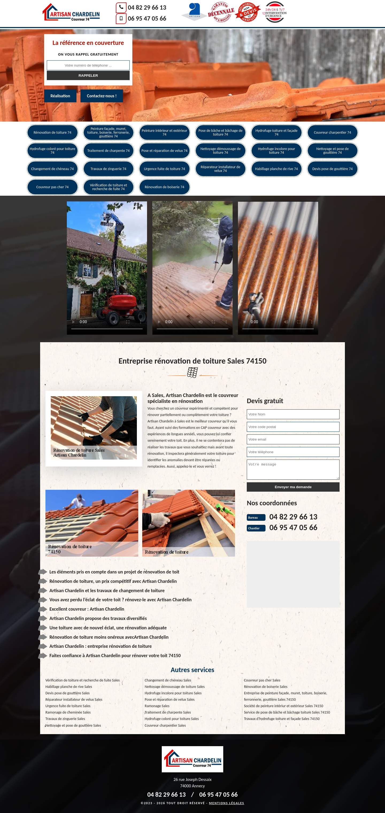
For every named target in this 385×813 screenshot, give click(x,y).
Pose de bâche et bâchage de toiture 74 (220, 132)
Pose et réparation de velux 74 (164, 150)
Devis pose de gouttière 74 (332, 169)
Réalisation (60, 95)
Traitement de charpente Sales (168, 712)
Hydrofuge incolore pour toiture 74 (276, 151)
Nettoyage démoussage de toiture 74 (221, 151)
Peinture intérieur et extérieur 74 (164, 132)
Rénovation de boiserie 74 (164, 187)
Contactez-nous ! (102, 95)
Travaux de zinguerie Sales (65, 718)
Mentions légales (226, 803)
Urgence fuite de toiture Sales (67, 706)
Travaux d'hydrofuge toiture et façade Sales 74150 (282, 718)
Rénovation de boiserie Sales (265, 686)
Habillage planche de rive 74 (276, 169)
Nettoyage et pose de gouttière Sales (73, 725)
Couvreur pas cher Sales (262, 680)
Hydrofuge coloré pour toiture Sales (172, 718)
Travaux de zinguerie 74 (108, 169)
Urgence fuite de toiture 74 (164, 169)
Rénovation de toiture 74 (52, 132)
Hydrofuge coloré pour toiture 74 (52, 151)
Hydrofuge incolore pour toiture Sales (173, 693)
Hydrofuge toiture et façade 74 (277, 132)
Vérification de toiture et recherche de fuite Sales (82, 680)
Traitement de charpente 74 (108, 150)
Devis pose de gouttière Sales (67, 693)
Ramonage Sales (157, 706)
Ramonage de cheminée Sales (68, 712)
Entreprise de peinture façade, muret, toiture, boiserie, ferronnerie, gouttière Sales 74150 (285, 696)
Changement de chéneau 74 (52, 169)
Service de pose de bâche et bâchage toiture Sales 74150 (287, 712)
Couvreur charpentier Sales (165, 725)
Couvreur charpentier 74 (332, 132)
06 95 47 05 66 (147, 18)
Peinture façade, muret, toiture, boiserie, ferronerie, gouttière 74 (108, 132)
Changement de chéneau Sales (168, 680)
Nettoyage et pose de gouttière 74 (332, 151)
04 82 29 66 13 (147, 7)
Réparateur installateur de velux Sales (73, 699)
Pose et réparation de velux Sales (170, 699)
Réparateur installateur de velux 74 (220, 169)
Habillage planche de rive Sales (68, 686)
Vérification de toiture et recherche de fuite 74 (108, 187)
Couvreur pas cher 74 (52, 187)
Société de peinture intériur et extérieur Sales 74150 (283, 706)
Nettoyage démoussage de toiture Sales (175, 686)
